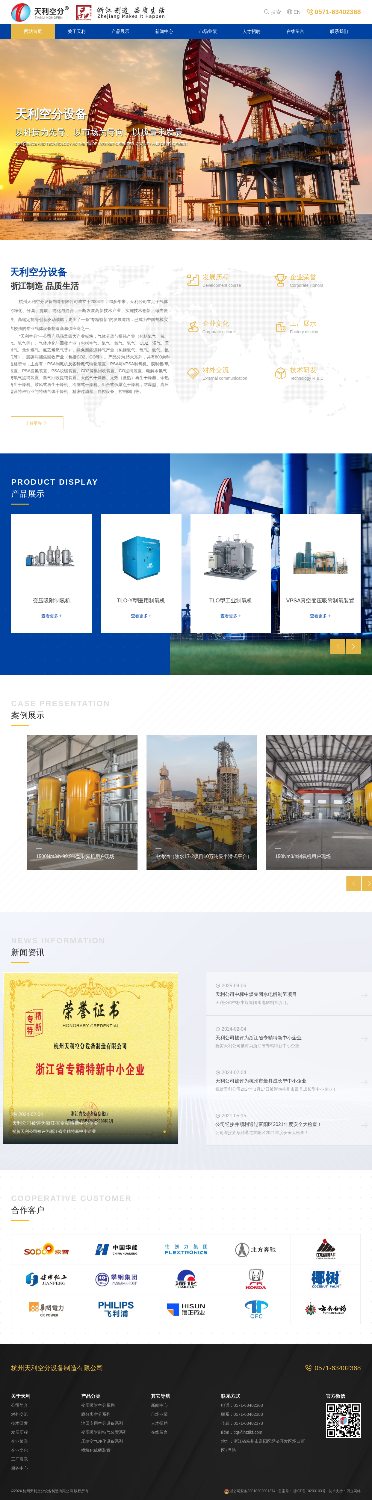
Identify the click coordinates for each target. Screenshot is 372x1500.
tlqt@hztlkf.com (248, 1432)
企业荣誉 (19, 1441)
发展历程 (19, 1432)
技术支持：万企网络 (345, 1491)
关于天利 (77, 31)
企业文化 (19, 1450)
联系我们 (339, 31)
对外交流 (19, 1414)
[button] (184, 230)
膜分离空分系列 (96, 1414)
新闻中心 (164, 31)
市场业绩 (208, 31)
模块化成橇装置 (96, 1450)
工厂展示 (19, 1459)
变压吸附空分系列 (98, 1405)
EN (294, 12)
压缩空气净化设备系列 (102, 1441)
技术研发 (19, 1423)
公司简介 (19, 1405)
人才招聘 (252, 31)
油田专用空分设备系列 (102, 1423)
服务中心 (19, 1468)
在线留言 (295, 31)
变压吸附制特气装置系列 (104, 1432)
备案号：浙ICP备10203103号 (301, 1491)
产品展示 (120, 31)
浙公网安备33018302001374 (250, 1491)
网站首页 (33, 31)
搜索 (272, 12)
